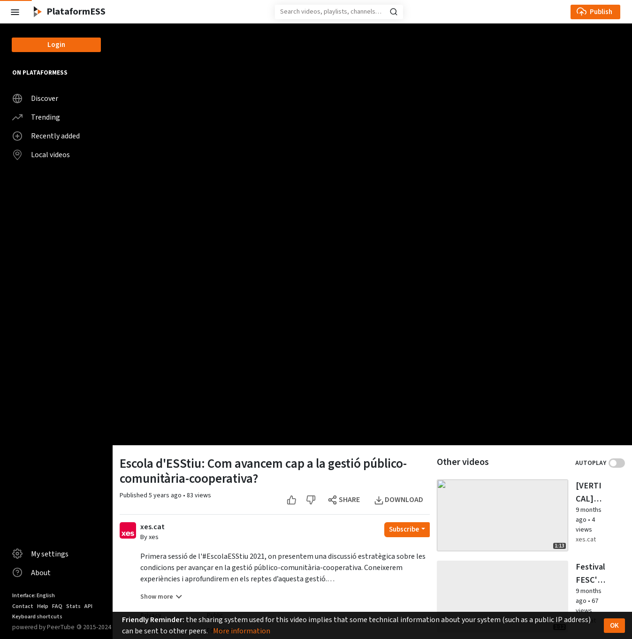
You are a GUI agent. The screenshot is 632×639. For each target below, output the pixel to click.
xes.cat (152, 527)
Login (56, 45)
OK (614, 626)
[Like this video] (369, 500)
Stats (73, 606)
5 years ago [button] (166, 495)
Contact (22, 606)
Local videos (41, 155)
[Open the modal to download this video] (477, 500)
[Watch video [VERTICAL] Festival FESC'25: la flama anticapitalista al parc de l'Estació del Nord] (562, 505)
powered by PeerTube (43, 627)
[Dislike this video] (388, 500)
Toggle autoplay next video (617, 463)
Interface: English (33, 596)
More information (241, 631)
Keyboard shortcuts (37, 617)
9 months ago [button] (552, 566)
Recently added (46, 136)
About (31, 572)
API (88, 606)
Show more (161, 596)
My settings (40, 553)
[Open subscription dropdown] (485, 529)
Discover (35, 98)
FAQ (57, 606)
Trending (36, 117)
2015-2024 (93, 627)
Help (42, 606)
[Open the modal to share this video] (422, 500)
